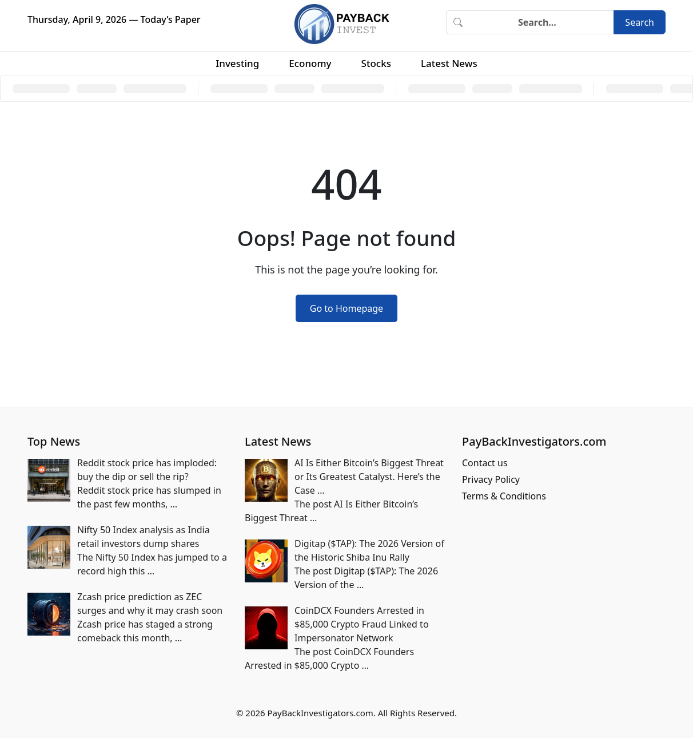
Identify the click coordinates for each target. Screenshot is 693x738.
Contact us (485, 463)
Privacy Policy (491, 479)
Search (639, 22)
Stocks (376, 63)
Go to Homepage (346, 308)
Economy (310, 63)
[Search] (541, 22)
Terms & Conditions (504, 496)
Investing (237, 63)
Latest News (449, 63)
